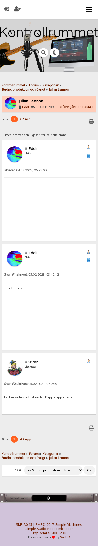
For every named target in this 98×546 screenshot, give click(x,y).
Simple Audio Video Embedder (49, 529)
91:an (33, 362)
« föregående (71, 107)
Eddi (25, 107)
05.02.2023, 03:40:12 (31, 274)
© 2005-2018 (57, 533)
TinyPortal (39, 533)
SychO (65, 537)
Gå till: (19, 470)
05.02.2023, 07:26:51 (31, 384)
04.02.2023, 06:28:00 (25, 170)
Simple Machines (68, 524)
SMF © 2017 (45, 524)
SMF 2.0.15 (24, 524)
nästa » (87, 107)
